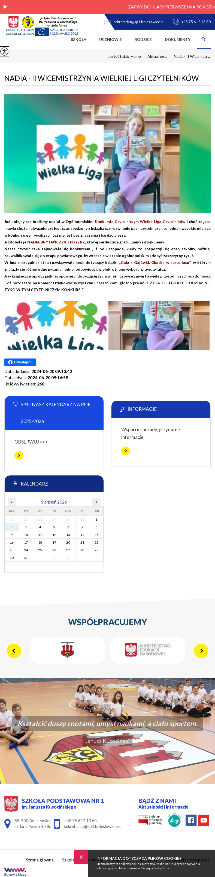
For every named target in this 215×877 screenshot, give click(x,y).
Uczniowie (110, 39)
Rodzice (143, 39)
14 (82, 535)
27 (68, 550)
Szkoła (78, 39)
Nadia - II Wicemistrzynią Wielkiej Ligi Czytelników (101, 78)
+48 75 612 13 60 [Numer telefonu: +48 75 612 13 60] (80, 820)
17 (26, 542)
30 (12, 558)
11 (40, 535)
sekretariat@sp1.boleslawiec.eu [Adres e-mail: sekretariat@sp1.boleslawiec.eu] (93, 826)
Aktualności (154, 56)
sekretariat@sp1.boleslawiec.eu (134, 22)
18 (40, 542)
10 (26, 535)
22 (96, 542)
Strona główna (58, 39)
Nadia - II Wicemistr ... (189, 56)
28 (82, 550)
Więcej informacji (18, 455)
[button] (5, 7)
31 (26, 558)
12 (54, 535)
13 (68, 535)
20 (68, 542)
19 (54, 542)
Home (136, 56)
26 (54, 550)
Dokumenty (177, 39)
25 (40, 550)
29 (96, 550)
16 (12, 542)
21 (82, 542)
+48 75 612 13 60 (191, 22)
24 (26, 550)
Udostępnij (20, 362)
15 (96, 535)
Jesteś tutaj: (119, 56)
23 (12, 550)
